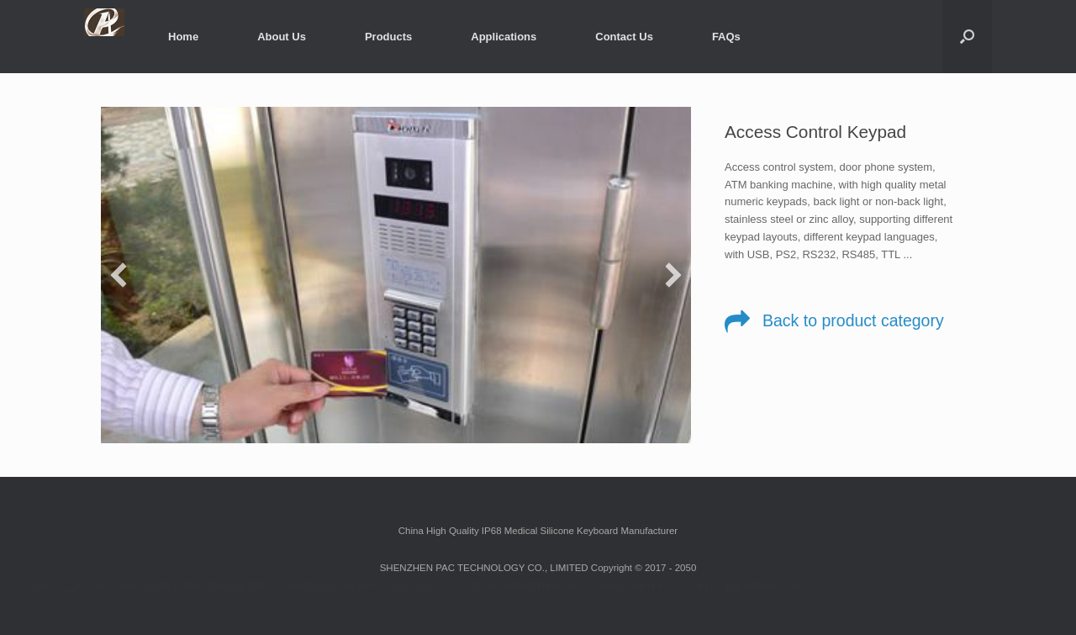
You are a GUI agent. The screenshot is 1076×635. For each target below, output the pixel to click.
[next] (673, 275)
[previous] (118, 275)
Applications (503, 36)
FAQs (726, 36)
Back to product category (853, 320)
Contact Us (624, 36)
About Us (281, 36)
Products (388, 36)
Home (183, 36)
